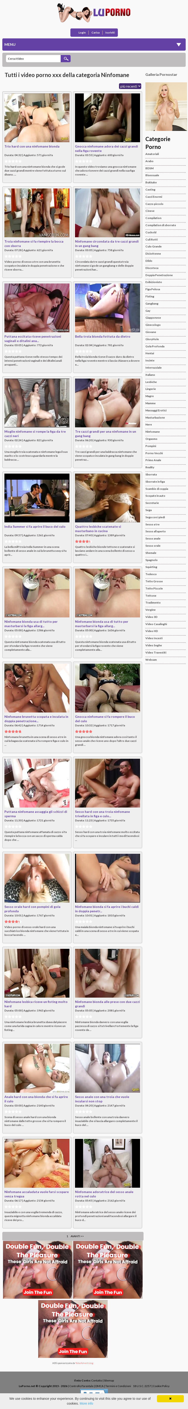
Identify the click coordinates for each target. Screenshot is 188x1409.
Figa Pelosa (152, 289)
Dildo (148, 260)
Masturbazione (155, 417)
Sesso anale (152, 538)
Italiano (150, 374)
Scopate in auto (155, 495)
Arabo (149, 161)
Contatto (96, 1380)
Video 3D (151, 617)
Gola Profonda (154, 346)
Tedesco (151, 574)
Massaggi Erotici (155, 410)
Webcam (151, 659)
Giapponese (153, 317)
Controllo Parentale (81, 1386)
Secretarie (152, 503)
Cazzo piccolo (154, 204)
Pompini (150, 446)
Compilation (153, 218)
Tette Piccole (154, 588)
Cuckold (150, 232)
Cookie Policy (161, 1386)
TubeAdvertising (84, 1363)
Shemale (150, 553)
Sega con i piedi (155, 517)
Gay (147, 310)
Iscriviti (110, 32)
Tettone (150, 595)
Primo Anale (153, 460)
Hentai (149, 353)
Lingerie (150, 389)
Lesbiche (151, 382)
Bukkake (151, 182)
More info (86, 1403)
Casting (150, 189)
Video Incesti (154, 638)
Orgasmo (151, 439)
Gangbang (151, 303)
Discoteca (151, 268)
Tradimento (153, 602)
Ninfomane (152, 431)
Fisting (149, 296)
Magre (149, 396)
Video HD (151, 631)
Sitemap (109, 1380)
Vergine (150, 609)
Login (82, 32)
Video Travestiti (155, 652)
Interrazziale (153, 367)
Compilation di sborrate (160, 225)
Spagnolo (151, 560)
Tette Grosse (154, 581)
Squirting (151, 567)
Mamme (150, 403)
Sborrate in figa (155, 481)
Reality (149, 467)
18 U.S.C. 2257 (142, 1386)
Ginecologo (153, 325)
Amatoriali (152, 154)
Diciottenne (153, 253)
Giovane (150, 332)
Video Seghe (153, 645)
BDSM (149, 168)
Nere (148, 424)
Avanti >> (77, 1236)
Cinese (149, 211)
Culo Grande (153, 246)
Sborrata (151, 474)
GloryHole (152, 339)
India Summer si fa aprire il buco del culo (35, 526)
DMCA (99, 1386)
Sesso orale (152, 545)
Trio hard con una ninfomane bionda (32, 146)
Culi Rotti (151, 239)
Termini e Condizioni (118, 1386)
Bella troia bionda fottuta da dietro (102, 336)
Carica (95, 32)
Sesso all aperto (155, 531)
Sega (148, 510)
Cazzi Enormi (153, 196)
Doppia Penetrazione (159, 275)
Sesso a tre (152, 524)
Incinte (149, 360)
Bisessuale (152, 175)
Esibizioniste (153, 282)
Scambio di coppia (156, 488)
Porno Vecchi (154, 453)
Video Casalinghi (156, 624)
